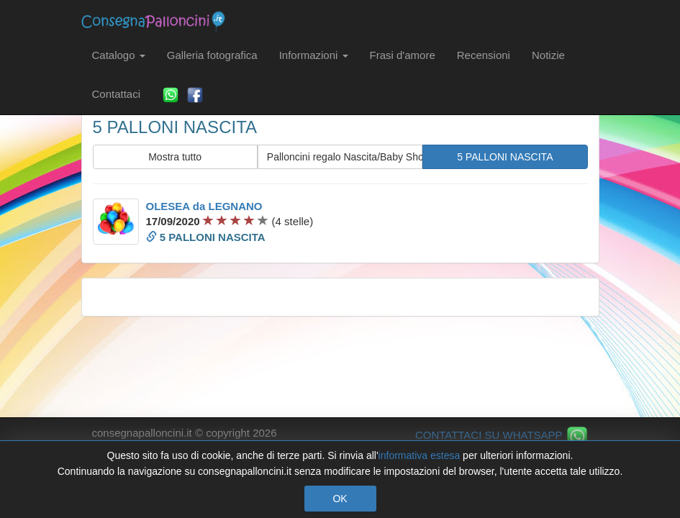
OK (339, 498)
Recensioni (483, 55)
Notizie (548, 55)
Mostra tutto (174, 157)
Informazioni (313, 55)
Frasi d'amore (402, 55)
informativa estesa (419, 455)
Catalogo (118, 55)
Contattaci (116, 94)
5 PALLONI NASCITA (505, 157)
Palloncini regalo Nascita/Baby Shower (344, 157)
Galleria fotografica (212, 55)
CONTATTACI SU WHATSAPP (502, 435)
